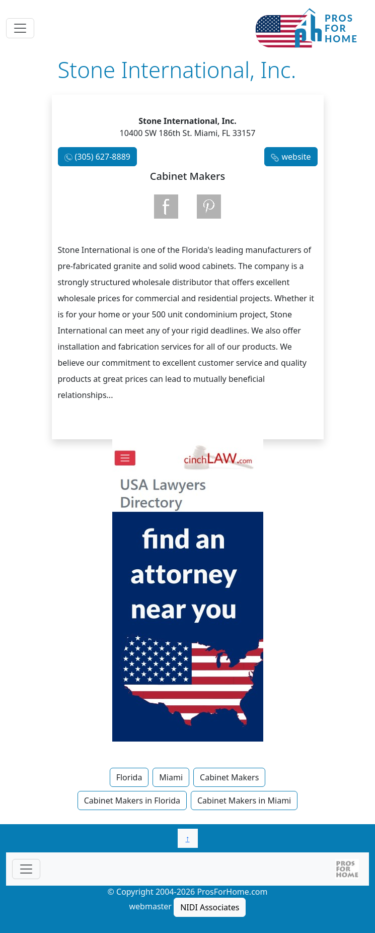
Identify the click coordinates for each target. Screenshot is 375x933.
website (296, 156)
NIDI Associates (209, 907)
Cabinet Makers (229, 777)
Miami (171, 777)
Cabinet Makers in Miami (244, 800)
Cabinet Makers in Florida (132, 800)
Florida (129, 777)
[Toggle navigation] (20, 28)
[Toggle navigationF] (26, 869)
